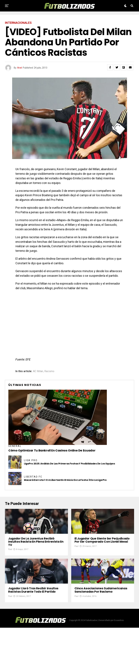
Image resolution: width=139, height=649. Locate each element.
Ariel (19, 67)
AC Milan (38, 371)
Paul (10, 560)
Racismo (49, 371)
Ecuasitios (119, 641)
